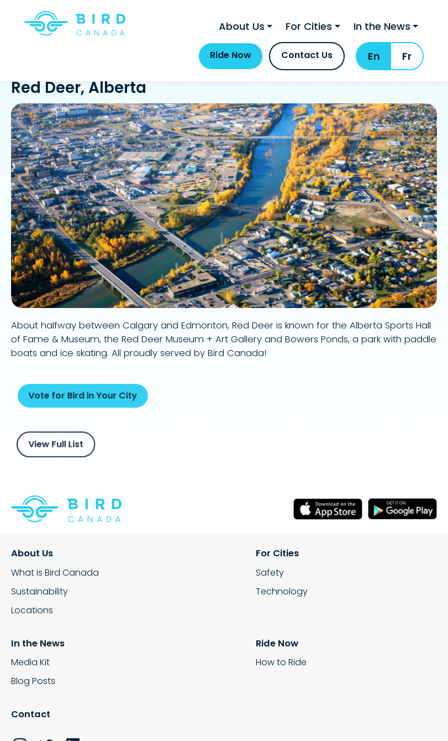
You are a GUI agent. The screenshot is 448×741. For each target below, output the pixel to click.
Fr (407, 64)
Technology (184, 594)
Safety (173, 575)
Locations (32, 613)
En (374, 64)
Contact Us (307, 62)
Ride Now (230, 62)
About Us (242, 31)
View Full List (78, 445)
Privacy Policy (112, 717)
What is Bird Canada (55, 575)
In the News (382, 31)
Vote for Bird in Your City (102, 396)
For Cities (309, 31)
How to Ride (36, 666)
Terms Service (189, 717)
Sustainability (39, 594)
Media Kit (325, 575)
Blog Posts (328, 594)
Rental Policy (38, 717)
